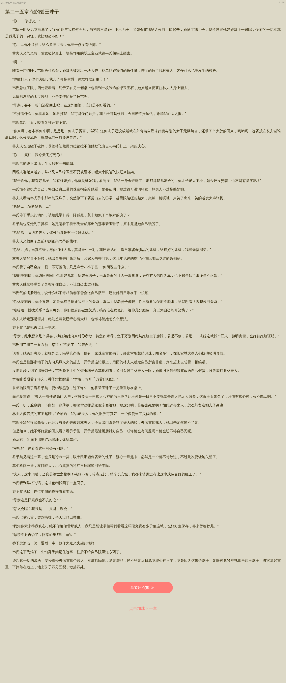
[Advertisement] (143, 643)
